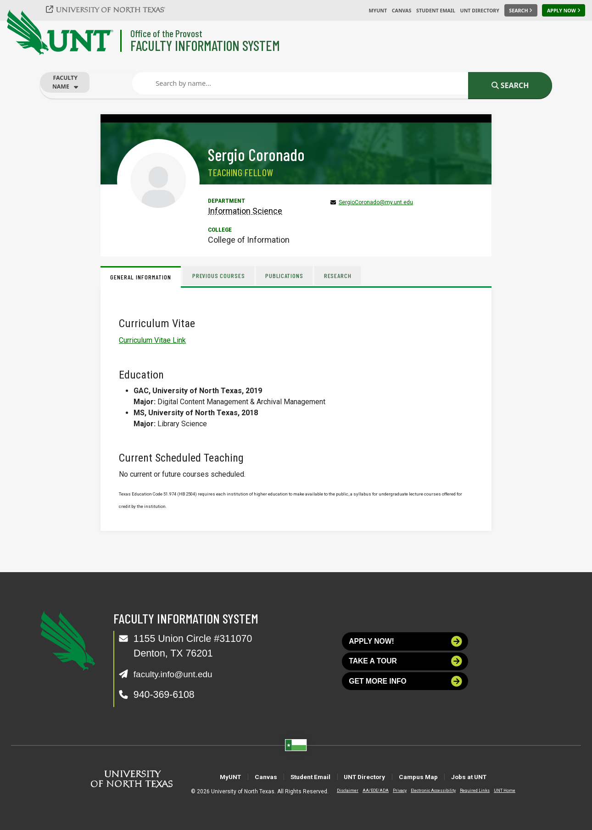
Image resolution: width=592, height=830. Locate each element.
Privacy (392, 790)
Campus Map (435, 776)
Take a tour (406, 665)
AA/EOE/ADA (368, 790)
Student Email (435, 10)
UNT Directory (479, 10)
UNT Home (497, 790)
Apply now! (406, 642)
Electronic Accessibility (425, 790)
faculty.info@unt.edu (178, 674)
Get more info (406, 688)
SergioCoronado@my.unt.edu (376, 202)
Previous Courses (219, 275)
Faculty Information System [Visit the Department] (205, 45)
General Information (140, 277)
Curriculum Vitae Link (152, 340)
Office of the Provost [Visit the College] (166, 33)
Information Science (245, 211)
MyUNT (378, 10)
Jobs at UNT (498, 776)
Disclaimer (340, 790)
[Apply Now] (563, 10)
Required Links (467, 790)
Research (341, 275)
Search (510, 85)
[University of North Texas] (110, 9)
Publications (286, 275)
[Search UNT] (520, 10)
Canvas (402, 10)
